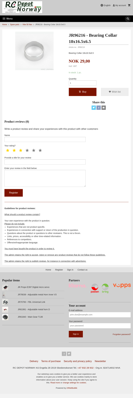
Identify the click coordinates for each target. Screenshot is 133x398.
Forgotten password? (122, 338)
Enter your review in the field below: (45, 179)
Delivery (34, 365)
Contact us (82, 273)
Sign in (70, 273)
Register (59, 273)
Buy (82, 92)
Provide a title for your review (45, 162)
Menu (7, 18)
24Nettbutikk (72, 392)
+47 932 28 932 (86, 372)
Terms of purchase (51, 365)
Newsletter (100, 365)
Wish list (115, 92)
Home (4, 24)
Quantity (72, 79)
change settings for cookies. (75, 387)
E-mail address (76, 314)
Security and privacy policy (78, 365)
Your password (75, 325)
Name (45, 139)
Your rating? (10, 147)
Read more (55, 387)
